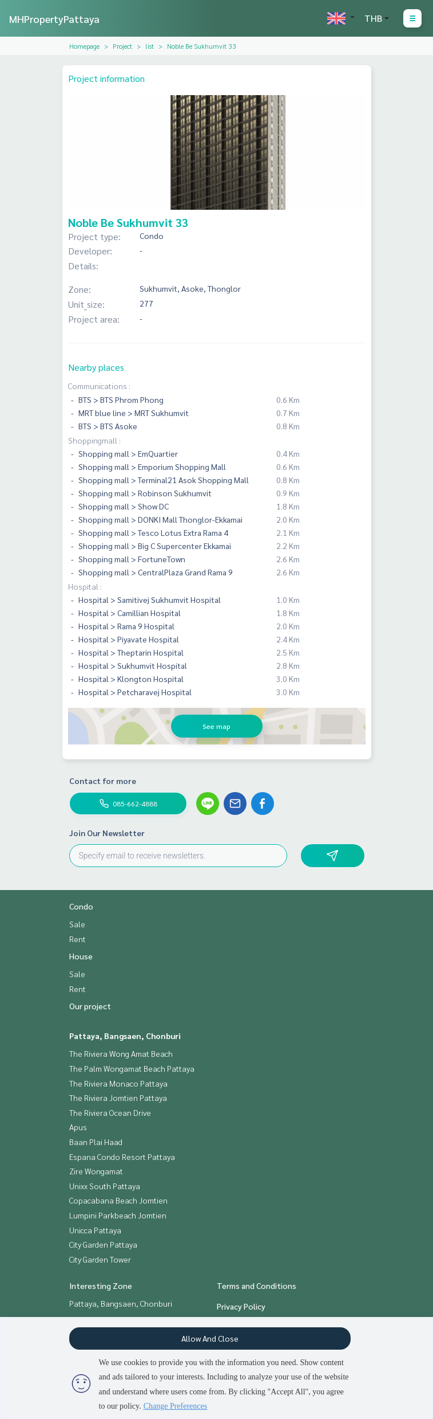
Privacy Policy (241, 1306)
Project (122, 45)
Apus (78, 1127)
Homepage (84, 45)
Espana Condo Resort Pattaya (122, 1156)
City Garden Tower (100, 1259)
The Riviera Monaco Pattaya (118, 1083)
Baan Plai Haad (95, 1141)
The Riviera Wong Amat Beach (121, 1053)
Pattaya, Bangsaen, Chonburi (125, 1035)
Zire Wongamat (96, 1171)
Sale (77, 924)
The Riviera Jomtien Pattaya (118, 1097)
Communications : (99, 386)
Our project (90, 1006)
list (149, 45)
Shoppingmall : (94, 440)
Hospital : (85, 586)
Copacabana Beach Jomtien (118, 1200)
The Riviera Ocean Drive (110, 1112)
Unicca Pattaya (95, 1230)
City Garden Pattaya (103, 1244)
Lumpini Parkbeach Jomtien (117, 1215)
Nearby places (96, 367)
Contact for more (102, 780)
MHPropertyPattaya (54, 18)
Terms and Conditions (256, 1285)
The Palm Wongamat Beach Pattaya (131, 1068)
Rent (77, 939)
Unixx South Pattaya (104, 1186)
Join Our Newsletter (107, 833)
